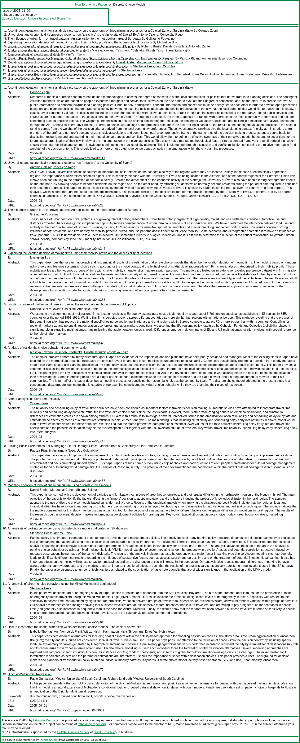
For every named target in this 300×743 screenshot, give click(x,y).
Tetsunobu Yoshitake (130, 50)
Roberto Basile (151, 46)
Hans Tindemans (248, 74)
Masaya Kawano (103, 50)
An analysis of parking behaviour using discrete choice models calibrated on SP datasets (68, 66)
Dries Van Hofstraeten (277, 74)
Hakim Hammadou (223, 74)
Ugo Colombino (236, 58)
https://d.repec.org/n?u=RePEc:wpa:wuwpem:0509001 (67, 710)
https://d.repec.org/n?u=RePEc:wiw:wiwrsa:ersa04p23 (67, 205)
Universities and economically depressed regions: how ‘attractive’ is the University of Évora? (70, 34)
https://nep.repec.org (92, 724)
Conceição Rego (171, 34)
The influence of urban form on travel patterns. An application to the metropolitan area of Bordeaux (74, 38)
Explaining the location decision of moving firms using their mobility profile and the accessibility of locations (80, 42)
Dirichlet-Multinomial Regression (29, 78)
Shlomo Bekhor (172, 62)
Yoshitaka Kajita (179, 50)
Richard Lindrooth (94, 78)
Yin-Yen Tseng (75, 54)
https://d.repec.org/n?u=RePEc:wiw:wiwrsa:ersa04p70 (67, 669)
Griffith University (105, 732)
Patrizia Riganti (190, 58)
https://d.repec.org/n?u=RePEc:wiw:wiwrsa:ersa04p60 (67, 579)
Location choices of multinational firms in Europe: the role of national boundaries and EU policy (72, 46)
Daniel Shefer (125, 62)
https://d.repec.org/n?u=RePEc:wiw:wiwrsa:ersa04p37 (67, 343)
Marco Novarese (187, 724)
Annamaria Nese (213, 58)
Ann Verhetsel (180, 74)
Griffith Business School (73, 732)
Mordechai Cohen (148, 62)
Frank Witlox (200, 74)
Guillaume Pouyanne (160, 38)
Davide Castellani (175, 46)
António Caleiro (147, 34)
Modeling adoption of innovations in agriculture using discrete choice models (59, 62)
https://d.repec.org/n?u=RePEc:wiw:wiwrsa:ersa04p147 (67, 158)
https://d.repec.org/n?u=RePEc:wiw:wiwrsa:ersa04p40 (67, 394)
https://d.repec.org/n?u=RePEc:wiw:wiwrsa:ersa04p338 (67, 299)
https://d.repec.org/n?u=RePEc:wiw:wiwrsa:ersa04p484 (67, 524)
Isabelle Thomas (158, 74)
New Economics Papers (91, 4)
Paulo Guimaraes (69, 78)
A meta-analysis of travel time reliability (34, 54)
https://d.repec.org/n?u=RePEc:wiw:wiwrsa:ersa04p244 (67, 248)
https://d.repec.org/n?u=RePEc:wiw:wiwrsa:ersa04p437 (67, 480)
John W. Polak (165, 66)
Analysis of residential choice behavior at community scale (47, 50)
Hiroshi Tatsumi (156, 50)
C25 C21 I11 (38, 700)
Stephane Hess (143, 66)
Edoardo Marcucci (14, 18)
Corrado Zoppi (208, 30)
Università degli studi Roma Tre (49, 18)
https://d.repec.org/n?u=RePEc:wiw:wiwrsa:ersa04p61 (67, 622)
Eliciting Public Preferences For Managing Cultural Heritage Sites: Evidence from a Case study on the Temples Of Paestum (91, 58)
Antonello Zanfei (199, 46)
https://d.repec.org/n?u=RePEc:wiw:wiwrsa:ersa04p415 (67, 441)
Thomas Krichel (48, 739)
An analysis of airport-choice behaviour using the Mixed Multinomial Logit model (62, 70)
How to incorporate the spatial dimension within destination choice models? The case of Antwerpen (75, 74)
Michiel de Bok (167, 42)
